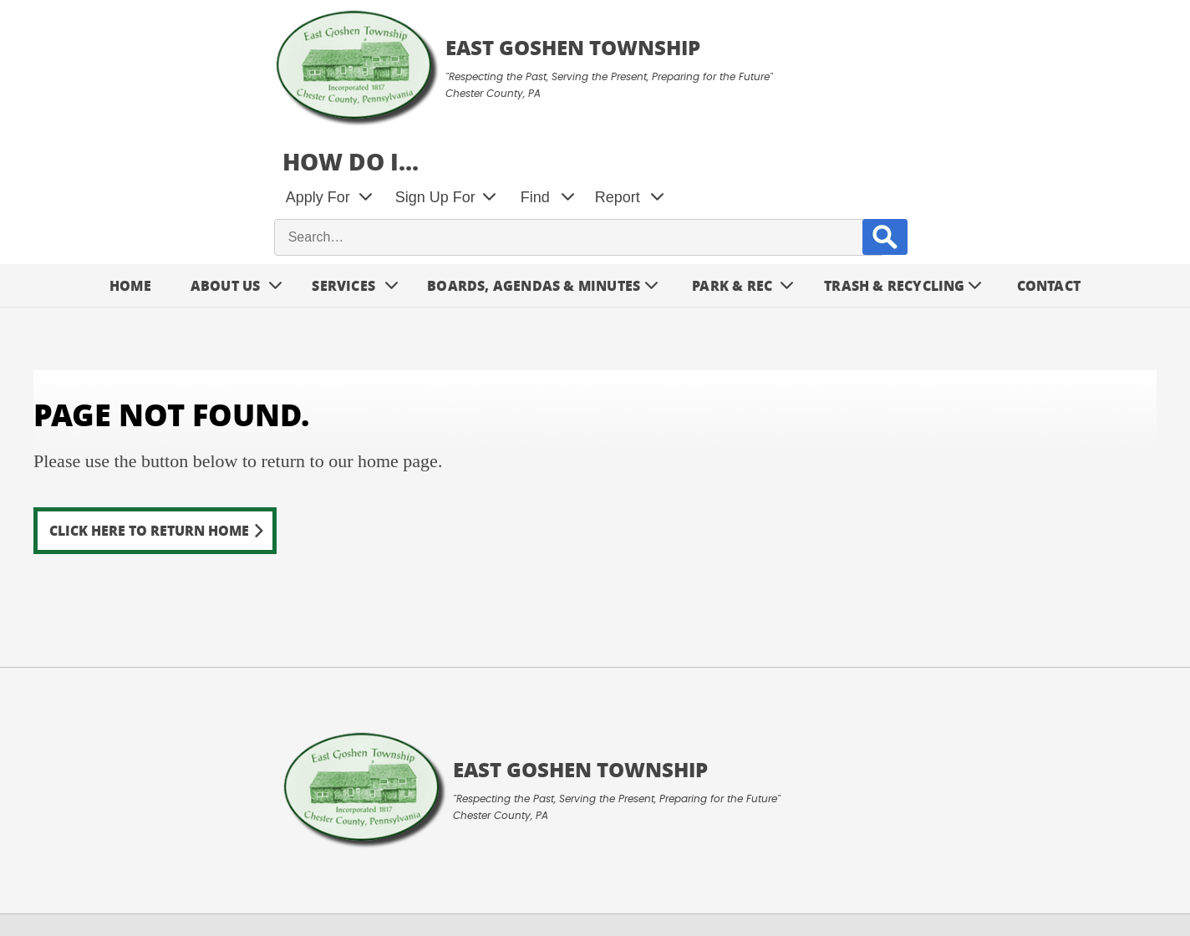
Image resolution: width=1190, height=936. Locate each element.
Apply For (639, 75)
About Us (226, 164)
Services (343, 164)
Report (938, 75)
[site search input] (869, 116)
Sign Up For (756, 75)
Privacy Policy (221, 882)
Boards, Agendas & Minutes (533, 164)
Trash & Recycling (894, 164)
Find (856, 75)
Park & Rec (732, 164)
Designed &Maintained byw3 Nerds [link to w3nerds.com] (1114, 862)
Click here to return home (149, 409)
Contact (1049, 164)
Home (130, 164)
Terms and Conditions (89, 882)
